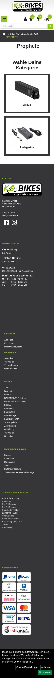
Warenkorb (9, 358)
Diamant (8, 391)
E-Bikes (7, 405)
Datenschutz (10, 462)
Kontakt (7, 455)
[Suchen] (50, 26)
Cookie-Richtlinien (23, 662)
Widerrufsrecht (10, 369)
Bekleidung (9, 429)
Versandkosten (11, 365)
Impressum (9, 458)
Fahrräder (8, 408)
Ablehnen (46, 667)
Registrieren (9, 343)
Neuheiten (9, 436)
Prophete (12, 37)
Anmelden (8, 340)
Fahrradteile (9, 412)
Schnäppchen (10, 422)
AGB (6, 465)
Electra (7, 394)
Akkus (27, 104)
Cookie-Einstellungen (27, 667)
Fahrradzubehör (11, 419)
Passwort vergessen (13, 347)
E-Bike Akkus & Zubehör (23, 34)
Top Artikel (9, 362)
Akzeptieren (45, 672)
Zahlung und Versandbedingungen (19, 472)
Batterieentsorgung (12, 469)
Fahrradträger (10, 415)
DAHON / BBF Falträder (15, 398)
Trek (6, 387)
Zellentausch (10, 426)
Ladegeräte (27, 147)
